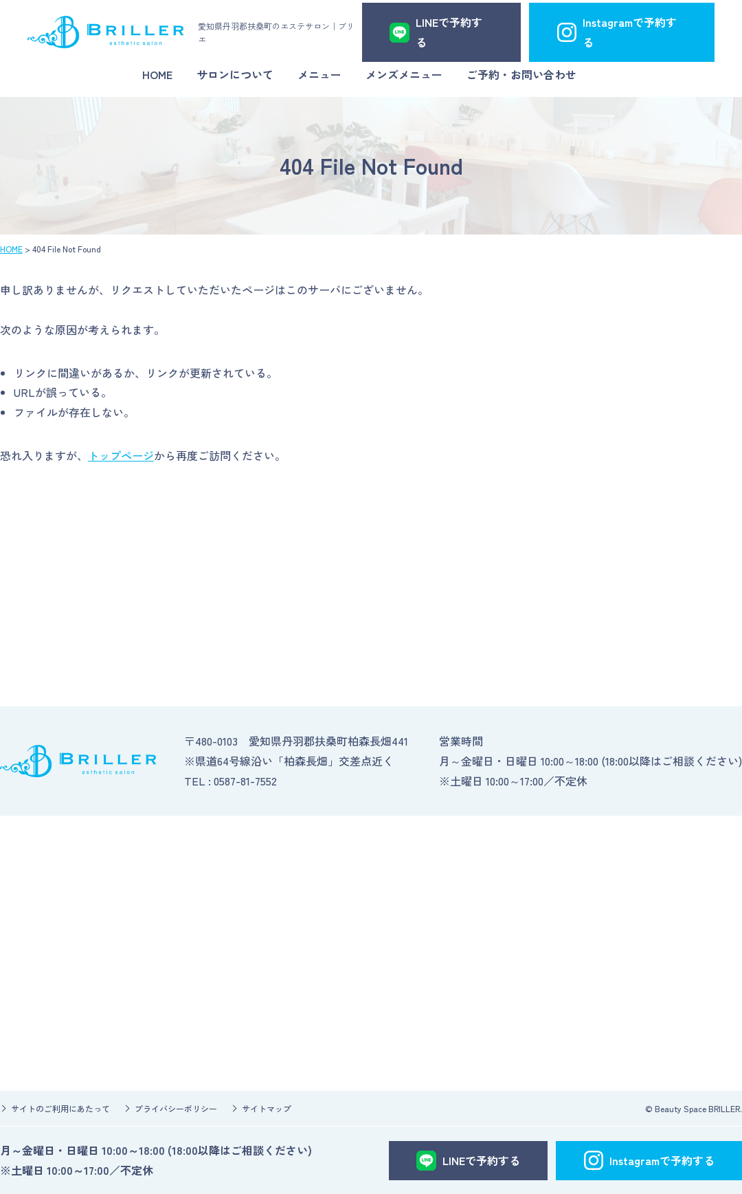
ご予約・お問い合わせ (521, 74)
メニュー (319, 74)
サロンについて (234, 74)
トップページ (121, 455)
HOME (157, 74)
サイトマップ (266, 1108)
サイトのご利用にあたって (60, 1108)
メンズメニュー (404, 74)
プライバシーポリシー (176, 1108)
